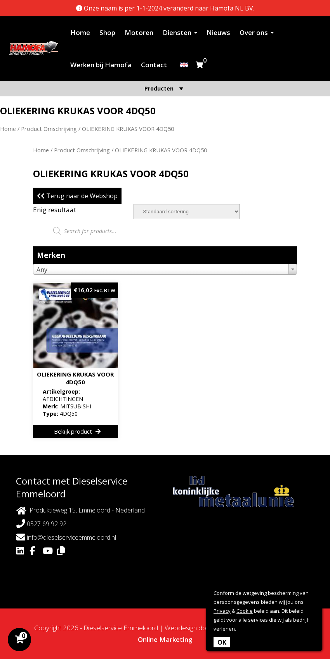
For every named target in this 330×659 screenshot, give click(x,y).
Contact (154, 64)
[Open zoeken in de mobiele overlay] (165, 231)
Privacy (222, 610)
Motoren (139, 32)
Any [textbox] (41, 269)
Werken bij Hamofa (101, 64)
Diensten (177, 32)
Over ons (254, 32)
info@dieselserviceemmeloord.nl (66, 537)
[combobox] (165, 269)
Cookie (244, 610)
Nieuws (218, 32)
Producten (165, 88)
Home (80, 32)
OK (221, 642)
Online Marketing (165, 639)
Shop (107, 32)
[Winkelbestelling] (187, 211)
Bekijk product (77, 431)
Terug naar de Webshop (77, 196)
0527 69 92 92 (41, 523)
